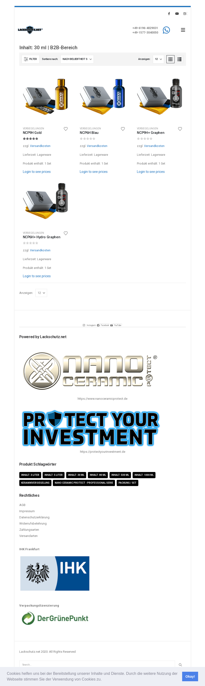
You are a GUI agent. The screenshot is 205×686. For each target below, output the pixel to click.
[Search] (180, 665)
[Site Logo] (30, 29)
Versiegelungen (33, 128)
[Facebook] (169, 13)
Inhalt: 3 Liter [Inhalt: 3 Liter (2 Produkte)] (30, 475)
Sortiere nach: (50, 59)
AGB (22, 505)
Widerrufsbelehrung (33, 523)
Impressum (27, 511)
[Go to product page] (45, 97)
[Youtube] (177, 13)
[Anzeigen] (158, 59)
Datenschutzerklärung (34, 517)
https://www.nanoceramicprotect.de (102, 398)
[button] (103, 680)
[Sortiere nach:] (77, 59)
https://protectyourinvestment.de (102, 451)
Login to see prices (37, 172)
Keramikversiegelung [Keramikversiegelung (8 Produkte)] (35, 483)
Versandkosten (40, 146)
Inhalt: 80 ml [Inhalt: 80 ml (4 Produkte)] (98, 475)
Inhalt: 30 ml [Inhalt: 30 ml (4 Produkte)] (76, 475)
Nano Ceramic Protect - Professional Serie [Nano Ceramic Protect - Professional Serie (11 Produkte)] (84, 483)
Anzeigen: (144, 59)
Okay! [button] (190, 676)
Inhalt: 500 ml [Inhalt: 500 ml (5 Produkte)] (120, 475)
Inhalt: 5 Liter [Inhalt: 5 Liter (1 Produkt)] (54, 475)
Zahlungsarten (29, 529)
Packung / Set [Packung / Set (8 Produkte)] (127, 483)
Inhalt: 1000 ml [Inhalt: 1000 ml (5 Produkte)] (144, 475)
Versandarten (28, 536)
